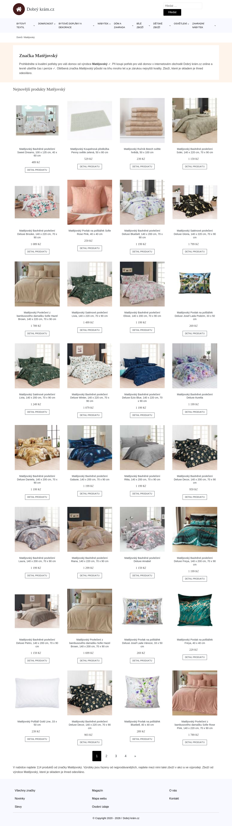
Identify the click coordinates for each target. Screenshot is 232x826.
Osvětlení (180, 23)
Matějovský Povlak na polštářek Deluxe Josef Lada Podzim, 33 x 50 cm (195, 316)
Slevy (18, 806)
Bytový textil (21, 25)
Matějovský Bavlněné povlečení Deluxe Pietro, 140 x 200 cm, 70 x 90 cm (37, 643)
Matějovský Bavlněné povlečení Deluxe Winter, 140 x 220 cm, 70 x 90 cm (89, 397)
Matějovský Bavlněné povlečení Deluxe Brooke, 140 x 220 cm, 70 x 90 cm (37, 234)
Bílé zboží (140, 25)
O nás (173, 790)
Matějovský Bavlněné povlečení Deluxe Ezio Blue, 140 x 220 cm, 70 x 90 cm (142, 397)
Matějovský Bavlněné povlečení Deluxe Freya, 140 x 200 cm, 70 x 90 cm (195, 561)
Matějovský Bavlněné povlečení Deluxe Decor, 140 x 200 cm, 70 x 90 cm (195, 479)
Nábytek (103, 23)
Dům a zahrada (119, 25)
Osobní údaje (100, 806)
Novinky (20, 798)
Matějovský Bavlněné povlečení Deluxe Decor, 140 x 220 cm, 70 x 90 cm (90, 725)
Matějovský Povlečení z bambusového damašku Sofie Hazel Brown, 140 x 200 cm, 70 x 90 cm (89, 643)
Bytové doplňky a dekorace (70, 25)
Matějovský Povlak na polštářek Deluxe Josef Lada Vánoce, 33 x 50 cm (142, 643)
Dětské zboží (158, 25)
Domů (19, 37)
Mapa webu (99, 798)
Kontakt (174, 798)
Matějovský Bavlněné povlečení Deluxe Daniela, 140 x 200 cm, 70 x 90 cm (37, 479)
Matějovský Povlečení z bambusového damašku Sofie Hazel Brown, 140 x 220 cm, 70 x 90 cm (37, 316)
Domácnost (45, 23)
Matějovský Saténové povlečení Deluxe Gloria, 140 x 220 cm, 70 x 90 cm (195, 234)
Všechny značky (25, 790)
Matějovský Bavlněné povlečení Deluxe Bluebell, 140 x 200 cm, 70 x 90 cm (142, 234)
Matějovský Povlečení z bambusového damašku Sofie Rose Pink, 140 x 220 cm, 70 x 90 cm (195, 725)
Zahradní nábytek (198, 25)
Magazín (97, 790)
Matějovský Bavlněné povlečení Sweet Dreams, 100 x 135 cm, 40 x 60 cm (37, 152)
